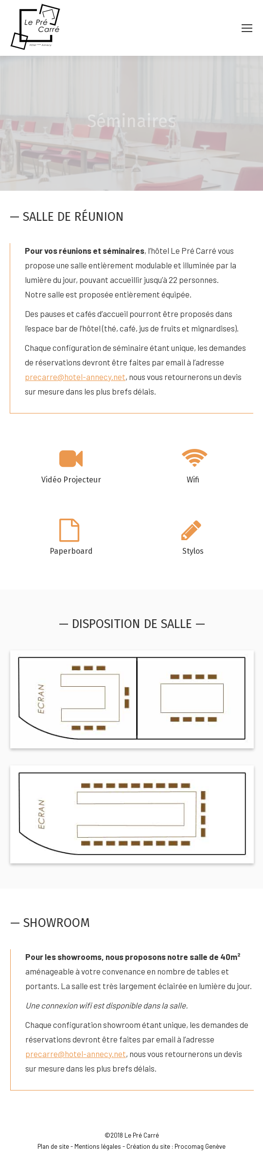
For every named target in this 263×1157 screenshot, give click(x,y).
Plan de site (53, 1146)
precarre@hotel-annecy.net (75, 376)
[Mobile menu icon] (247, 28)
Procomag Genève (200, 1146)
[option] (71, 469)
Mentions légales (97, 1146)
